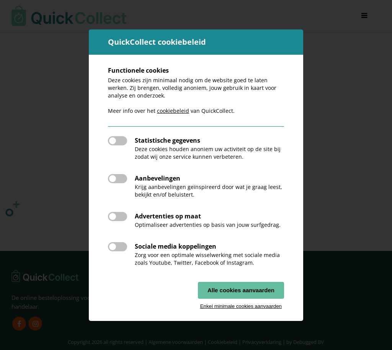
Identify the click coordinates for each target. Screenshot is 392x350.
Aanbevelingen (157, 178)
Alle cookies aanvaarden (240, 290)
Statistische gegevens (167, 140)
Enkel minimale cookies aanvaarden (241, 306)
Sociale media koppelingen (175, 246)
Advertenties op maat (168, 216)
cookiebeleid (173, 110)
